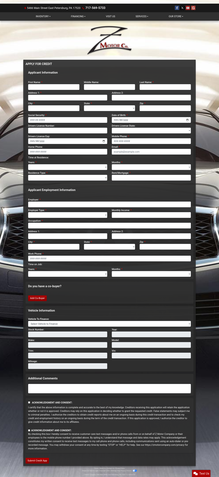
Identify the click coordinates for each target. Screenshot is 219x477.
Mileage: (32, 361)
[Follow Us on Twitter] (182, 8)
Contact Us (110, 468)
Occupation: (34, 220)
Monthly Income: (121, 210)
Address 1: (34, 92)
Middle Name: (91, 82)
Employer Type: (36, 210)
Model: (115, 340)
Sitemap (113, 470)
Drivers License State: (123, 125)
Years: (31, 162)
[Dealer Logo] (109, 40)
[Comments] (109, 388)
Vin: (114, 350)
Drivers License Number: (41, 125)
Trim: (31, 350)
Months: (116, 162)
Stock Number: (36, 329)
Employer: (33, 199)
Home (96, 468)
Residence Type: (37, 172)
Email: (115, 146)
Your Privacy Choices (127, 470)
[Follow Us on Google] (193, 8)
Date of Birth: (119, 115)
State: (87, 103)
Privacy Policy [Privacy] (120, 468)
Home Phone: (35, 146)
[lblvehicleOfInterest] (109, 324)
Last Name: (146, 82)
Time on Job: (35, 264)
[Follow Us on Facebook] (177, 8)
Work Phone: (35, 253)
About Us (103, 468)
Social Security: (36, 115)
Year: (114, 329)
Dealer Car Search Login (90, 470)
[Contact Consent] (29, 430)
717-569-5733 (94, 7)
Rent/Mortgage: (120, 172)
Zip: (142, 103)
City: (30, 103)
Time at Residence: (38, 157)
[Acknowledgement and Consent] (29, 402)
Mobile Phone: (119, 136)
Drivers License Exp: (39, 136)
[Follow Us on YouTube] (188, 8)
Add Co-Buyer (37, 298)
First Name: (34, 82)
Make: (31, 340)
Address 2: (117, 92)
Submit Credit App (37, 460)
